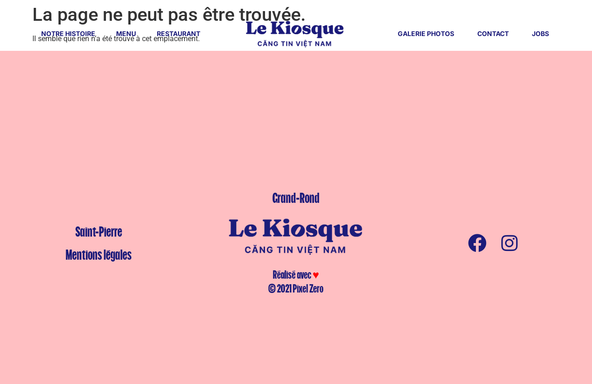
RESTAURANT (178, 33)
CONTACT (493, 33)
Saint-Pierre (98, 231)
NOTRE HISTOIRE (68, 33)
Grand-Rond (296, 198)
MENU (126, 33)
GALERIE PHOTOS (426, 33)
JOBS (540, 33)
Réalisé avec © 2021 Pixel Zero (295, 281)
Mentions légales (98, 254)
